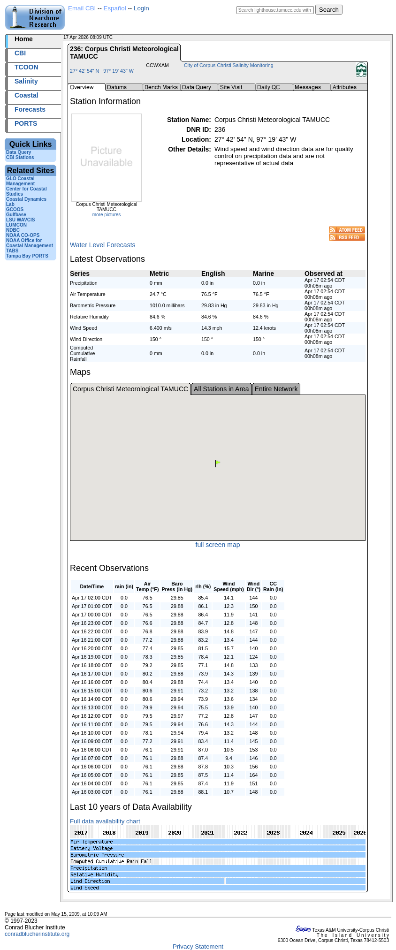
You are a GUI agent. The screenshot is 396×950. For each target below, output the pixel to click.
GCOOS (14, 209)
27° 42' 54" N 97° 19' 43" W (102, 71)
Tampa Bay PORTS (27, 255)
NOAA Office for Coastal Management (29, 243)
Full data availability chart (105, 821)
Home (24, 39)
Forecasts (30, 109)
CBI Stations (20, 157)
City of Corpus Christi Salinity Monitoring (229, 65)
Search (329, 9)
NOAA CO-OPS (22, 235)
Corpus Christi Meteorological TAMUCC (130, 389)
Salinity (26, 81)
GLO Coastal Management (20, 181)
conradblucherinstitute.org (37, 934)
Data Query (18, 152)
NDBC (13, 230)
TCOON (26, 67)
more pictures (106, 214)
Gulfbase (16, 214)
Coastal (26, 95)
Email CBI (82, 8)
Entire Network (276, 389)
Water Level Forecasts (103, 245)
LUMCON (16, 225)
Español (115, 8)
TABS (12, 250)
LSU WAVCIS (20, 219)
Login (141, 8)
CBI (20, 53)
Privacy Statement (198, 946)
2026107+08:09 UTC (136, 37)
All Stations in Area (221, 389)
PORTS (26, 123)
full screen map (218, 544)
